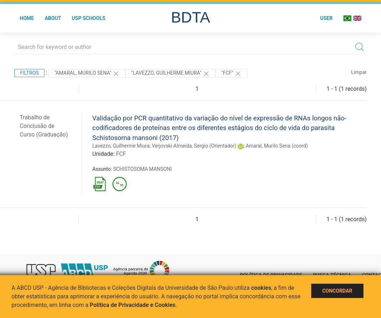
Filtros (29, 73)
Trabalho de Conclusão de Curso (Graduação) (44, 126)
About (53, 18)
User (326, 18)
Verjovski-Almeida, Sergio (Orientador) (194, 146)
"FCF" (231, 73)
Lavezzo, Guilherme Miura (121, 146)
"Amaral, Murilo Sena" (87, 73)
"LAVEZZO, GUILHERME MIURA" (170, 73)
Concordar (337, 291)
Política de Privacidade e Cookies (133, 305)
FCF (121, 153)
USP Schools (89, 18)
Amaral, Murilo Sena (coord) (277, 146)
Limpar (359, 72)
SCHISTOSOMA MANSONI (142, 169)
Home (27, 18)
